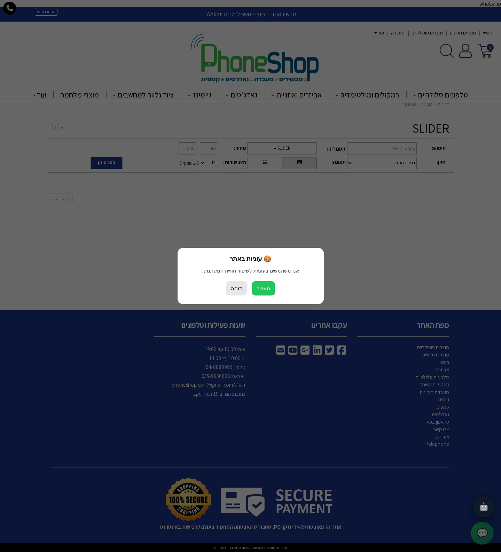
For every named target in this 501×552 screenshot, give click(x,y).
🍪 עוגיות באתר (250, 258)
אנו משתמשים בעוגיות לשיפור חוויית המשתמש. (250, 271)
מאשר (263, 288)
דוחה (236, 288)
